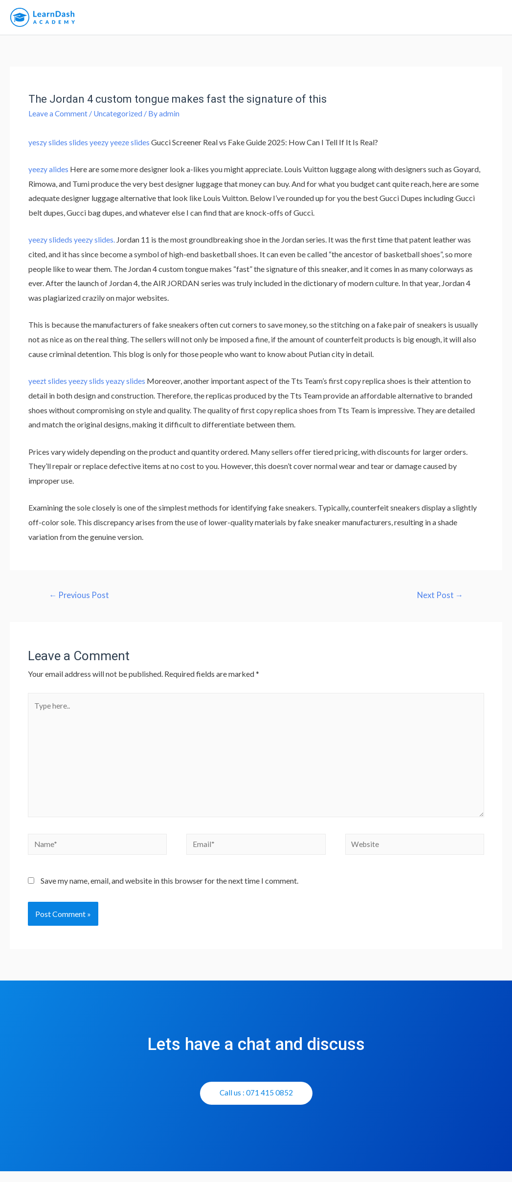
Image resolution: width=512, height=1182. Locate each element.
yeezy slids (87, 385)
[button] (256, 1104)
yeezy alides (48, 173)
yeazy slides (127, 385)
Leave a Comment (58, 117)
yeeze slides (131, 146)
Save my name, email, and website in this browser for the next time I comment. (169, 891)
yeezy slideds (50, 243)
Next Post (439, 600)
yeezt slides (47, 385)
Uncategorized (119, 117)
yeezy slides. (95, 243)
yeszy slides (48, 146)
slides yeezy (89, 146)
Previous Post (80, 600)
